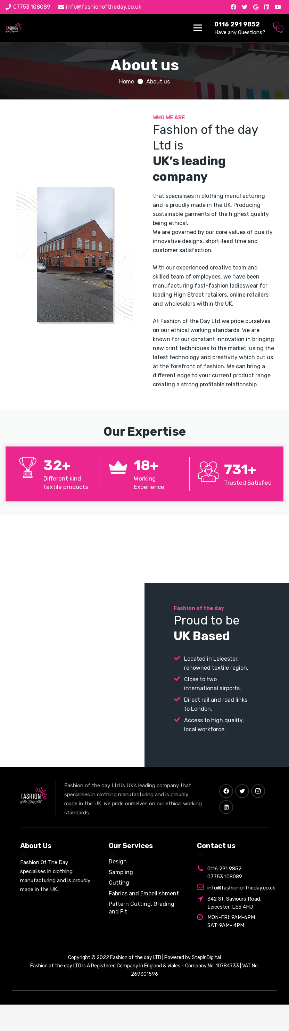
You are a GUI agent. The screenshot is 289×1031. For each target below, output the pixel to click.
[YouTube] (277, 7)
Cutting (119, 882)
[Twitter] (244, 7)
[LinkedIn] (266, 7)
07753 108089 (224, 876)
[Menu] (198, 28)
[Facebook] (233, 7)
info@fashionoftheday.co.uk (241, 888)
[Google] (255, 7)
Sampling (121, 872)
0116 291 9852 (224, 868)
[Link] (14, 28)
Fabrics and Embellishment (144, 893)
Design (118, 861)
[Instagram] (258, 791)
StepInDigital (206, 957)
